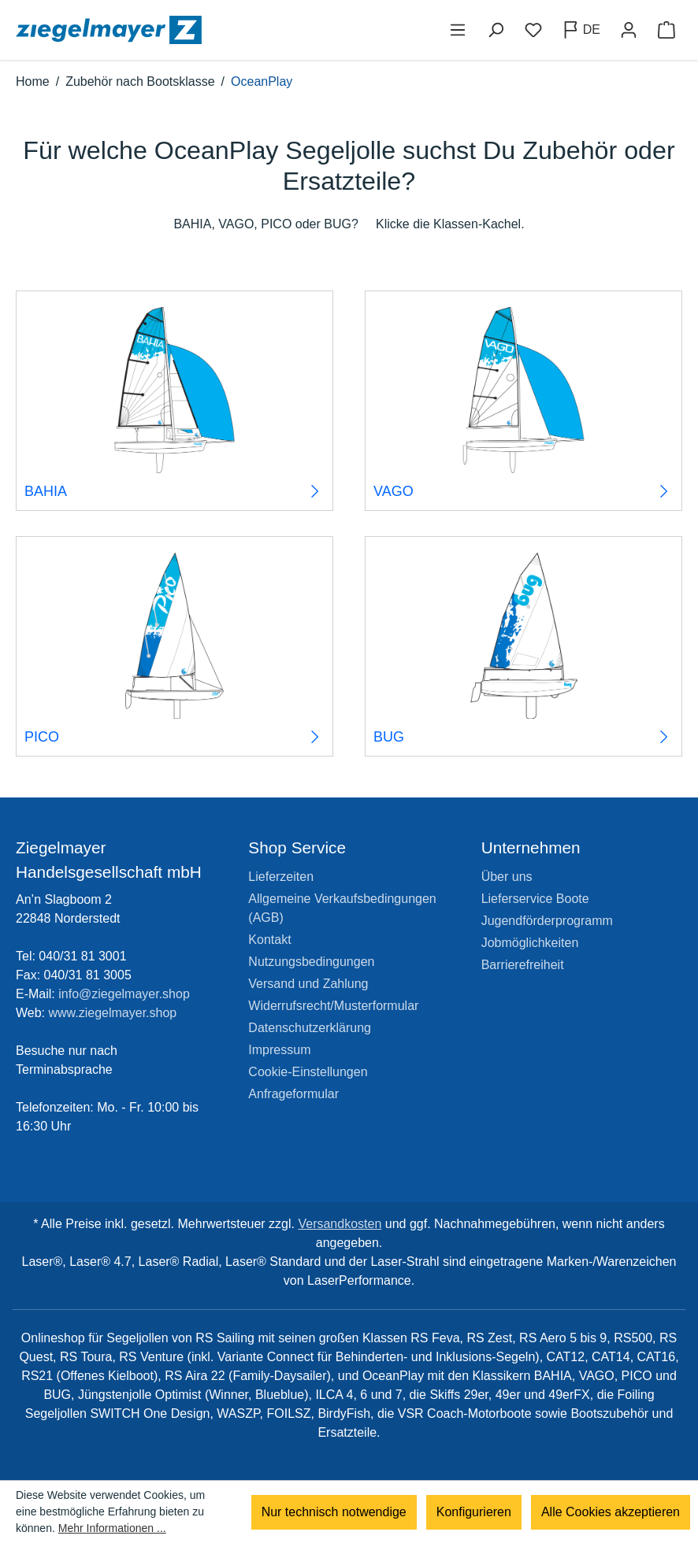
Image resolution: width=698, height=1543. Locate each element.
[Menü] (458, 30)
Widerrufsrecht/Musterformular (333, 1005)
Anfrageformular (293, 1094)
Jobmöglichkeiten (530, 942)
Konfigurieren (473, 1512)
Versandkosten (339, 1223)
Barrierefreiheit (522, 964)
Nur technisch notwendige (334, 1512)
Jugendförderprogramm (547, 920)
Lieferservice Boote (535, 898)
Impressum (279, 1049)
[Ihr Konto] (629, 30)
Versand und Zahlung (308, 983)
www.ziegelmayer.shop (113, 1012)
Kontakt (269, 939)
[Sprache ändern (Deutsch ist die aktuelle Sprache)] (581, 30)
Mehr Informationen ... (112, 1528)
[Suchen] (495, 30)
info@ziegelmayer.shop (124, 994)
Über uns (507, 876)
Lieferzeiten (281, 876)
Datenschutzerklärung (309, 1027)
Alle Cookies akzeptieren (610, 1512)
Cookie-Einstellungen (307, 1072)
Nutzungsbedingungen (311, 961)
